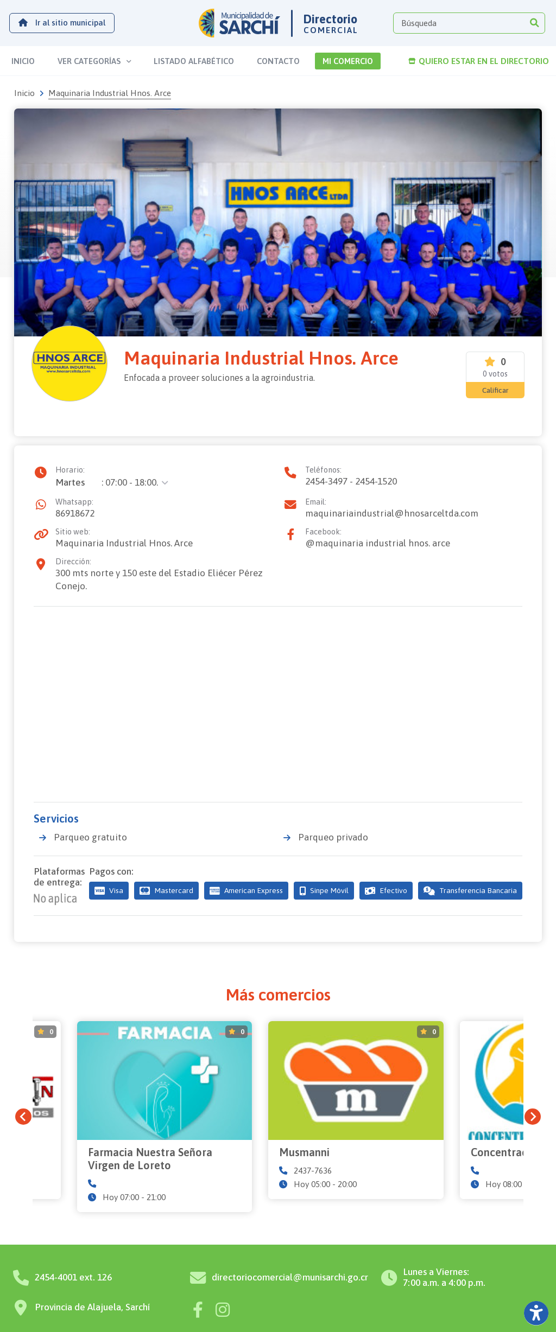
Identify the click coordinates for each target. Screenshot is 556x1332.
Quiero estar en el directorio (478, 61)
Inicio (24, 93)
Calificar (495, 390)
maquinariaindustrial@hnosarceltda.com (391, 513)
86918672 (74, 513)
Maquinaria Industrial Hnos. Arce (124, 543)
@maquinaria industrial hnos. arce (377, 543)
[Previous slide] (23, 1100)
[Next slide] (533, 1100)
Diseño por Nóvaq (386, 1317)
